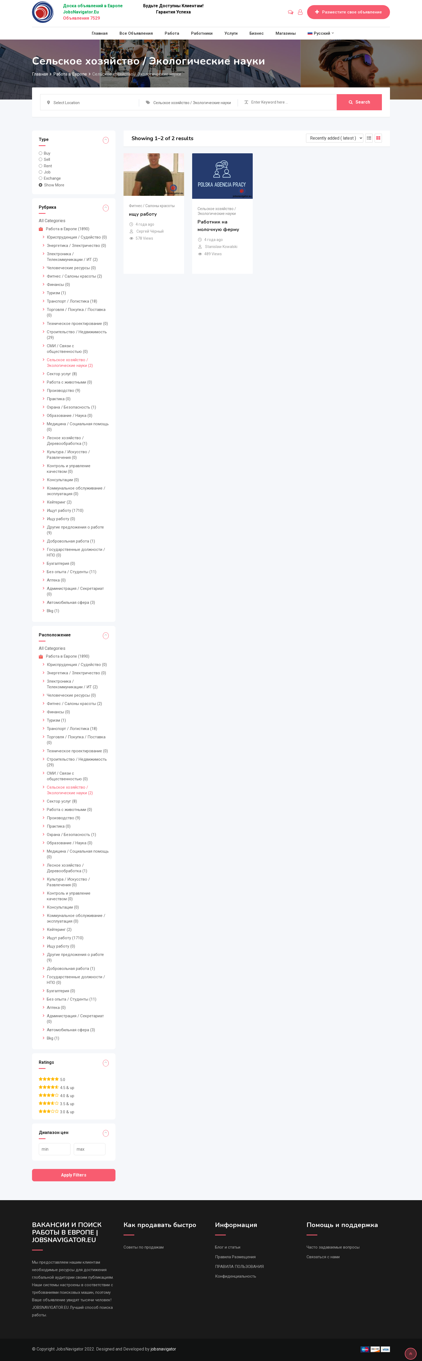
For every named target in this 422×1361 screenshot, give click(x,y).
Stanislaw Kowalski (221, 246)
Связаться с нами (323, 1256)
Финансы (58, 284)
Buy (47, 153)
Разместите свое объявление (348, 12)
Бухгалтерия (61, 563)
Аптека (56, 580)
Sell (47, 159)
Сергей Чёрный (150, 231)
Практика (59, 398)
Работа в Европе (64, 228)
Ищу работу (61, 518)
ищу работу (143, 214)
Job (47, 172)
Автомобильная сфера (71, 602)
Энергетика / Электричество (76, 245)
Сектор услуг (62, 373)
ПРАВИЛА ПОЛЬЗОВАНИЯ (239, 1266)
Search (359, 102)
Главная (100, 33)
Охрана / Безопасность (71, 407)
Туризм (56, 292)
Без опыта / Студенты (71, 571)
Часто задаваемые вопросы (333, 1247)
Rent (48, 165)
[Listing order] (334, 138)
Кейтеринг (59, 502)
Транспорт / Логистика (72, 301)
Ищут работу (65, 510)
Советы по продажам (144, 1247)
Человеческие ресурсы (71, 267)
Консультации (63, 479)
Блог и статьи (227, 1247)
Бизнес (256, 33)
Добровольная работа (71, 541)
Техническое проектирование (77, 323)
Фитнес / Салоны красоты (74, 276)
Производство (63, 390)
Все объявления (136, 33)
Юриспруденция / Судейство (77, 237)
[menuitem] (319, 33)
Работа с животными (69, 382)
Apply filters (73, 1175)
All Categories (52, 220)
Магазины (286, 33)
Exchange (52, 178)
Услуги (231, 33)
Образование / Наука (69, 415)
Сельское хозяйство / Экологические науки (217, 211)
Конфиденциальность (235, 1276)
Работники (202, 33)
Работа (172, 33)
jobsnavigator (163, 1349)
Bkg (53, 610)
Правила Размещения (235, 1256)
